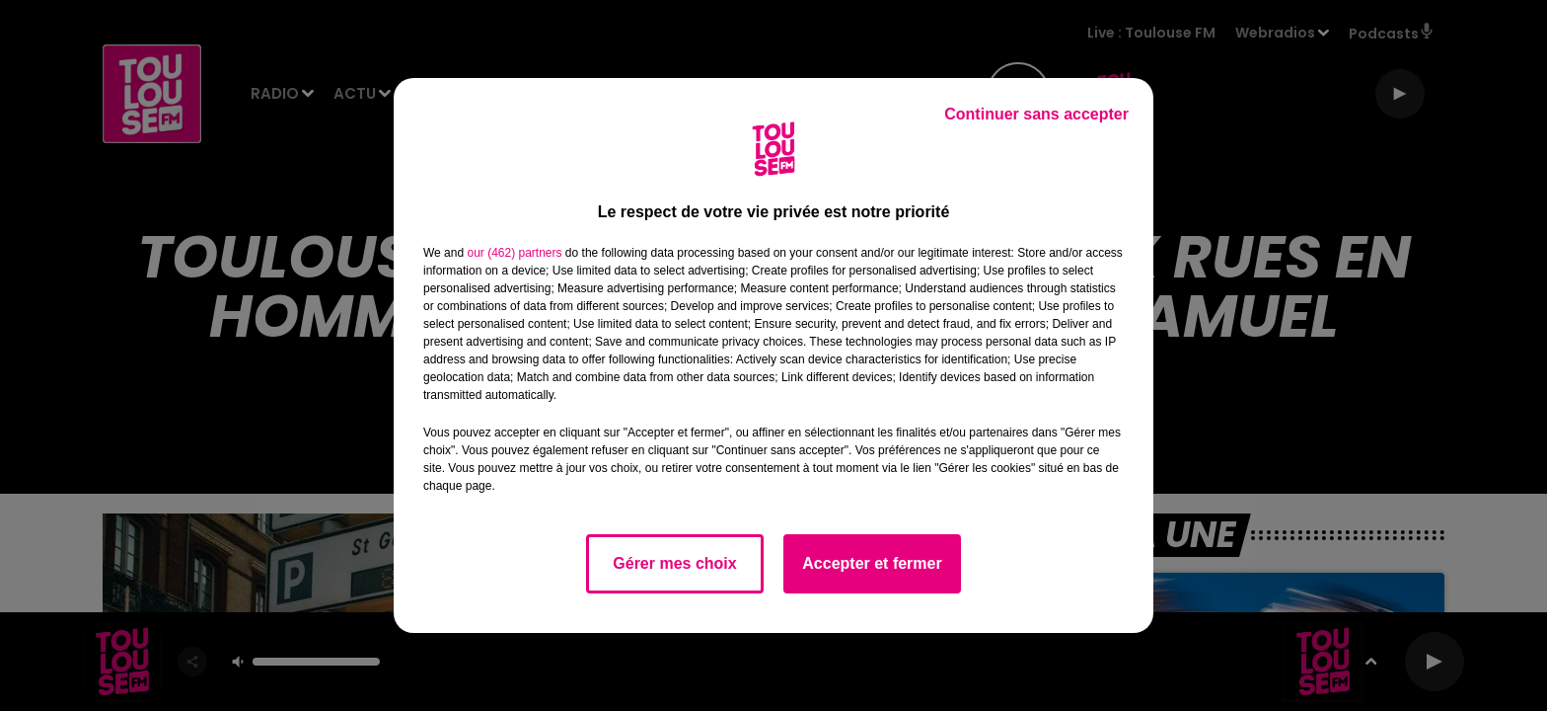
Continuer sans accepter (1036, 114)
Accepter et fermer (871, 563)
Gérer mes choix (674, 563)
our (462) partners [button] (514, 253)
